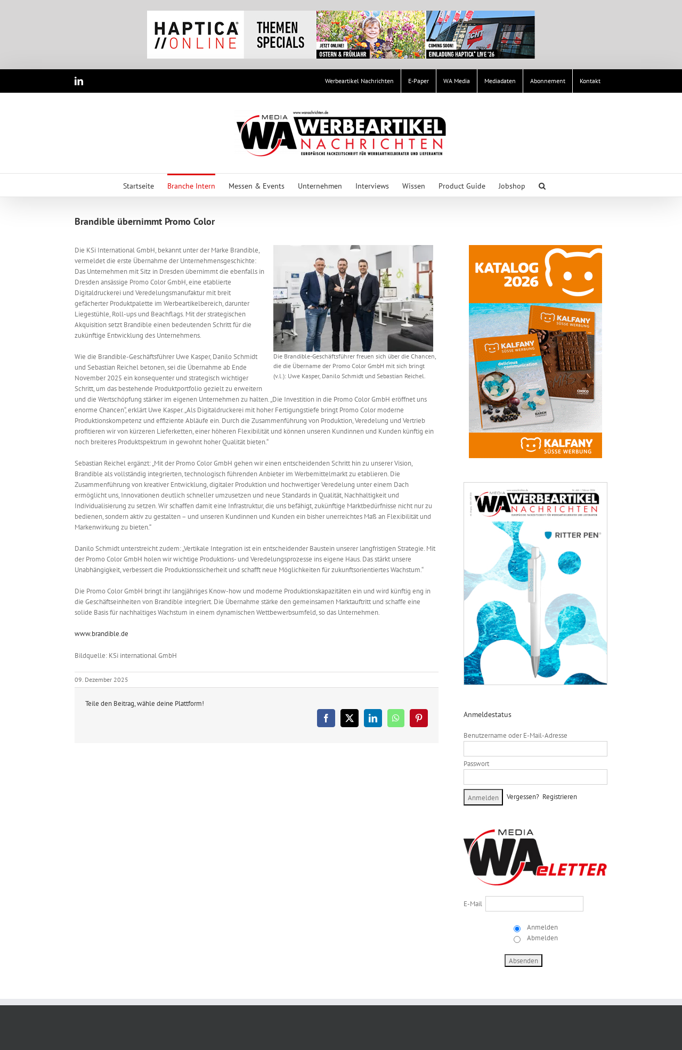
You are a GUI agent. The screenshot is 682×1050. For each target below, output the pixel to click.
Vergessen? (523, 796)
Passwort (476, 763)
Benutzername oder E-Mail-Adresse (515, 735)
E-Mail (473, 903)
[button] (542, 185)
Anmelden (541, 927)
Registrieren (559, 796)
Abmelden (541, 937)
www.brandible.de (101, 633)
